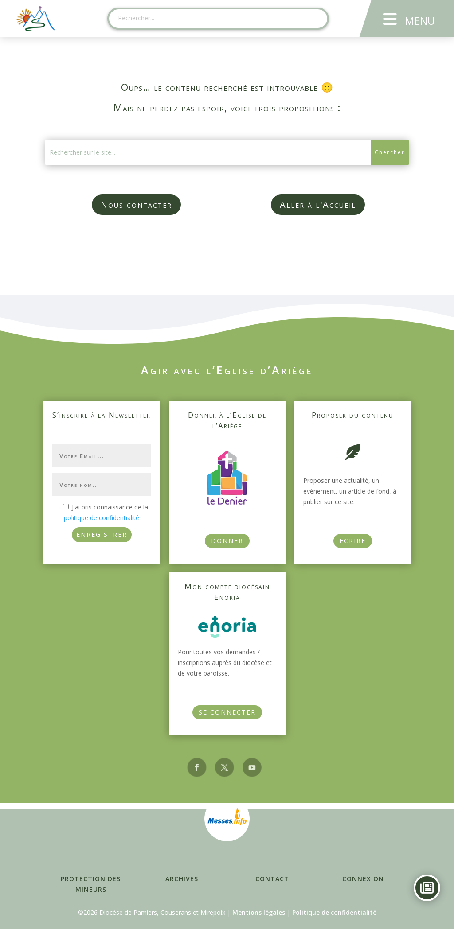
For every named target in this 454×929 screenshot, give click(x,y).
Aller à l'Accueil (318, 204)
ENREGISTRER (101, 534)
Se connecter (227, 712)
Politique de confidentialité (334, 912)
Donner (227, 540)
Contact (272, 879)
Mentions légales (258, 912)
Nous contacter (136, 204)
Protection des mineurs (91, 884)
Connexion (363, 879)
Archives (181, 879)
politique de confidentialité (101, 517)
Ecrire (353, 540)
